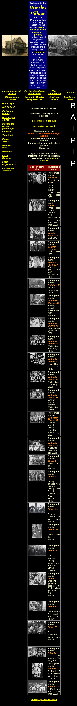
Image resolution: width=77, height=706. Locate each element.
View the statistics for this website (34, 92)
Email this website (54, 98)
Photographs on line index (44, 121)
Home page (8, 103)
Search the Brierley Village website (34, 98)
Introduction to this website (11, 92)
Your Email (7, 135)
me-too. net (39, 52)
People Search (5, 140)
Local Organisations (9, 163)
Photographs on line (8, 118)
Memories (7, 151)
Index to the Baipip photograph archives (8, 127)
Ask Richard (8, 107)
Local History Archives (9, 169)
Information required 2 (44, 126)
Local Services (6, 156)
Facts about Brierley (8, 112)
